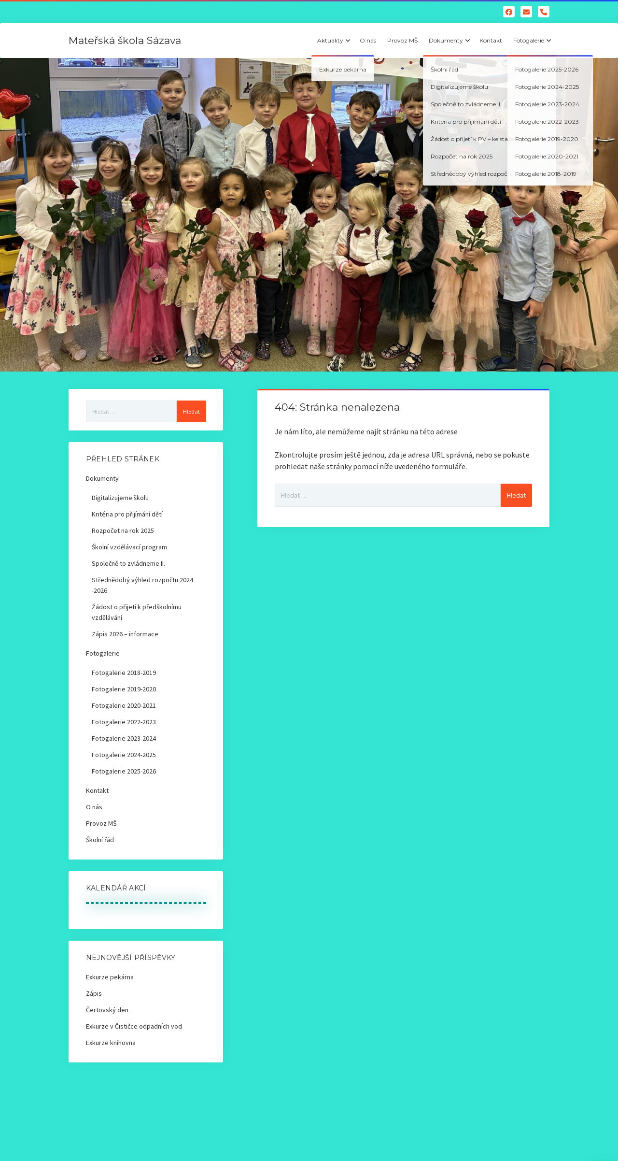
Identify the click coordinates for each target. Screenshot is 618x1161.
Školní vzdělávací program (129, 547)
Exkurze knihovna (111, 1042)
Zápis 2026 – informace (125, 634)
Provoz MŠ (402, 40)
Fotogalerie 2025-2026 (124, 771)
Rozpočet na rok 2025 (123, 530)
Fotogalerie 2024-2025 (124, 754)
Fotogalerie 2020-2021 (124, 705)
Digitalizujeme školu (120, 497)
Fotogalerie (528, 40)
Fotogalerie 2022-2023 (124, 721)
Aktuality (330, 40)
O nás (368, 40)
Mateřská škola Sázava (125, 40)
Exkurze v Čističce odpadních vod (134, 1026)
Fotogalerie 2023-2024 (124, 738)
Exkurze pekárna (110, 977)
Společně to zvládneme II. (128, 563)
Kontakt (490, 40)
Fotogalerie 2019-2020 (124, 689)
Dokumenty (446, 40)
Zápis (94, 993)
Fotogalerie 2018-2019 (124, 672)
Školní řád (100, 839)
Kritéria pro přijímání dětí (127, 514)
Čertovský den (107, 1009)
